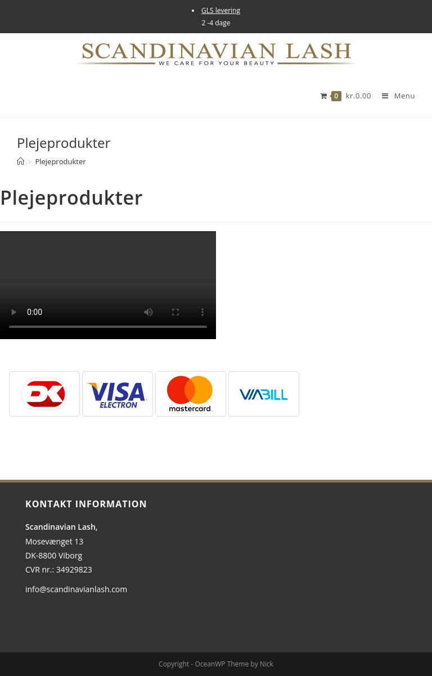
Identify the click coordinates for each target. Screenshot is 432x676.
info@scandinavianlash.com (76, 589)
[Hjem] (20, 161)
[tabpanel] (216, 285)
